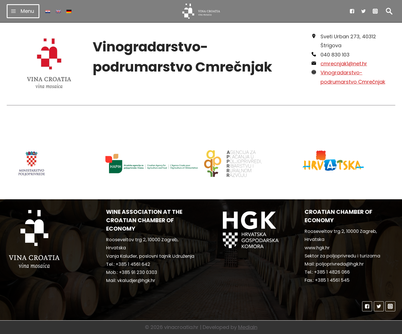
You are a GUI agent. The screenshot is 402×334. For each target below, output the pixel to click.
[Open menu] (23, 11)
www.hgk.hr (317, 248)
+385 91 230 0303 (138, 272)
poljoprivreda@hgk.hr (340, 264)
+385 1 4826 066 (332, 272)
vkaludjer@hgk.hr (136, 280)
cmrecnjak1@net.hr (343, 63)
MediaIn (247, 327)
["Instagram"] (375, 11)
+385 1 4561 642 (133, 264)
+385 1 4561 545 (332, 280)
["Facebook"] (352, 11)
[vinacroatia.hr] (201, 11)
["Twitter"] (363, 11)
